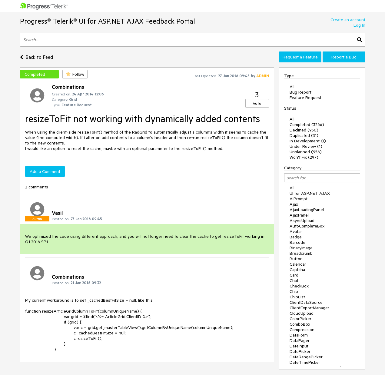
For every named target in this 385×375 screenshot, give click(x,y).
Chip (294, 291)
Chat (294, 280)
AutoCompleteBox (307, 226)
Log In (359, 25)
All (292, 86)
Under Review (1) (306, 146)
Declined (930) (304, 130)
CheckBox (299, 286)
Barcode (297, 242)
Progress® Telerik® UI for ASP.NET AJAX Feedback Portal (107, 21)
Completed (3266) (307, 124)
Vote (257, 103)
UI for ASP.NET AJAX (310, 193)
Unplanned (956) (306, 151)
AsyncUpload (302, 220)
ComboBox (300, 324)
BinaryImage (301, 248)
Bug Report (300, 92)
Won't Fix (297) (304, 157)
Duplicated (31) (304, 135)
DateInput (299, 346)
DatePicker (300, 351)
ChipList (297, 297)
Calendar (298, 264)
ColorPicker (300, 318)
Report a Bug (344, 57)
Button (296, 258)
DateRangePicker (306, 357)
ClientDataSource (306, 302)
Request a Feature (300, 57)
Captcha (297, 269)
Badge (296, 237)
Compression (302, 329)
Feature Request (305, 97)
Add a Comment (45, 171)
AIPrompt (298, 198)
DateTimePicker (305, 362)
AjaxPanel (299, 215)
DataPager (300, 340)
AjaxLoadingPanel (307, 209)
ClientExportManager (309, 307)
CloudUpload (302, 313)
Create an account (347, 19)
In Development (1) (308, 141)
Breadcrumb (301, 253)
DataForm (299, 335)
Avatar (296, 231)
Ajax (294, 204)
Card (294, 275)
